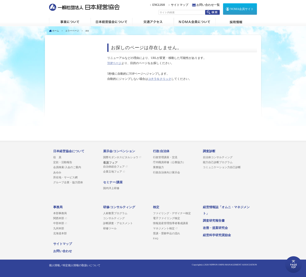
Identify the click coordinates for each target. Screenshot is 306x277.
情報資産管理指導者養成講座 (170, 223)
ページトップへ (293, 264)
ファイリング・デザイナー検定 (172, 213)
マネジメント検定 (164, 228)
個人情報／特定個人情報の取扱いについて (74, 265)
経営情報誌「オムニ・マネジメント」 (226, 210)
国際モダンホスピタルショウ (120, 157)
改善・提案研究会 (215, 228)
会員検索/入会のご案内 (67, 167)
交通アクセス (153, 22)
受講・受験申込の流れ (166, 233)
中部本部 (58, 223)
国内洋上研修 (111, 188)
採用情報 (236, 22)
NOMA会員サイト (242, 9)
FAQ (155, 238)
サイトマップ (179, 4)
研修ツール (110, 228)
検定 (156, 207)
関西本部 (58, 218)
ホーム (70, 22)
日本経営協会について (111, 22)
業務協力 (158, 167)
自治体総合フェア (114, 166)
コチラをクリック (159, 78)
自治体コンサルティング (218, 157)
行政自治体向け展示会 (166, 172)
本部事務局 (60, 213)
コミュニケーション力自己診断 (222, 167)
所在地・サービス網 (65, 177)
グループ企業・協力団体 (68, 182)
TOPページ (114, 63)
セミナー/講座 (113, 182)
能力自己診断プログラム (218, 162)
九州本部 (58, 228)
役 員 (57, 157)
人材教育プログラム (115, 213)
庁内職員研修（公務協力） (169, 162)
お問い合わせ (62, 251)
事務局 (58, 207)
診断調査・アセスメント (118, 223)
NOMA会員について (194, 22)
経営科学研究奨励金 (217, 235)
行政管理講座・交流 (165, 157)
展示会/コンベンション (119, 151)
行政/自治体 (161, 151)
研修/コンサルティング (119, 207)
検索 (212, 12)
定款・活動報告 (62, 162)
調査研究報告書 (214, 220)
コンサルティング (114, 218)
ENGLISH (158, 4)
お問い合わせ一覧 (208, 4)
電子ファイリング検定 (166, 218)
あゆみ (57, 172)
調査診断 (209, 151)
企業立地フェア (112, 171)
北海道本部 (60, 233)
